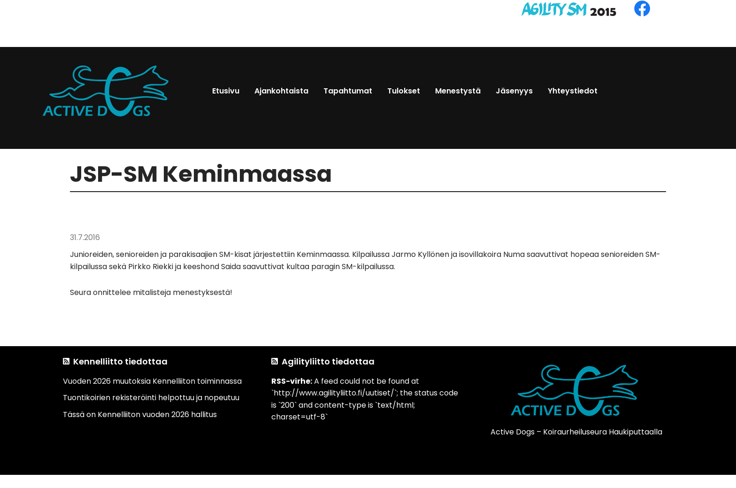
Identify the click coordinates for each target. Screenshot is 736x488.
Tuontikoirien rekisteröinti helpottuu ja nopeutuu (151, 397)
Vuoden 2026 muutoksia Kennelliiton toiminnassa (152, 381)
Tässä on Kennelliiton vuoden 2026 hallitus (140, 414)
